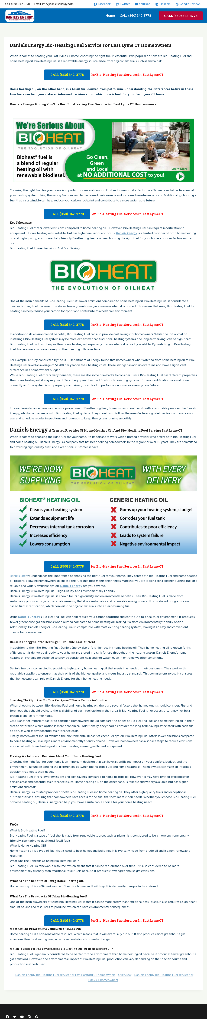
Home (110, 15)
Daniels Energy (126, 233)
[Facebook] (7, 1014)
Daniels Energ (19, 573)
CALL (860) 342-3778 (135, 15)
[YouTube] (22, 1014)
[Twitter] (14, 1014)
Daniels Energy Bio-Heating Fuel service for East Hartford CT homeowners (65, 972)
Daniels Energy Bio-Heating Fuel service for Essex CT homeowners (140, 975)
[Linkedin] (29, 1014)
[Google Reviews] (36, 1014)
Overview (124, 972)
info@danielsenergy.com (57, 4)
